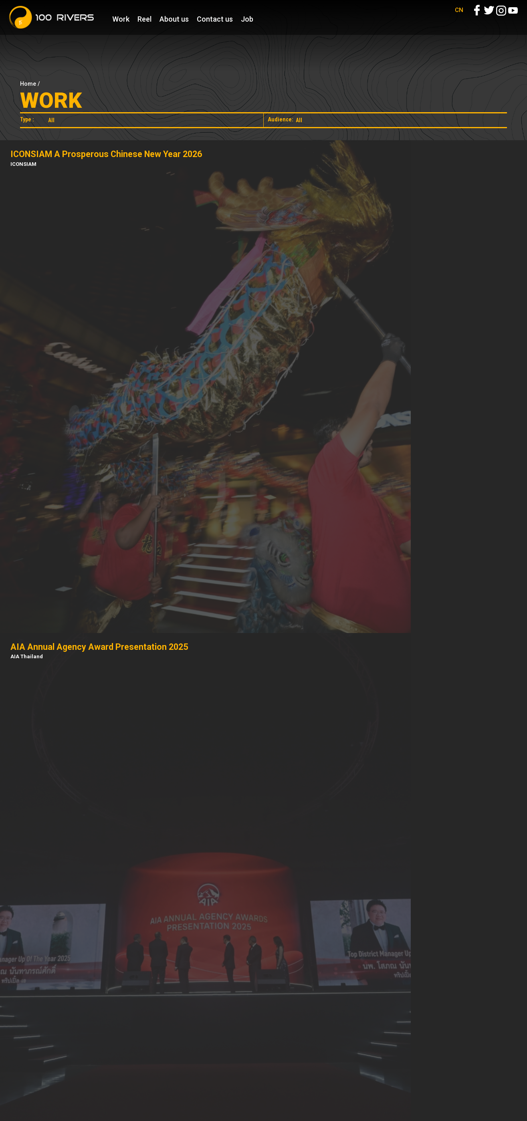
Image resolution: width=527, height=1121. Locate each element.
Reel (144, 19)
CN (459, 20)
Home (28, 84)
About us (174, 19)
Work (120, 19)
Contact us (215, 19)
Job (247, 19)
